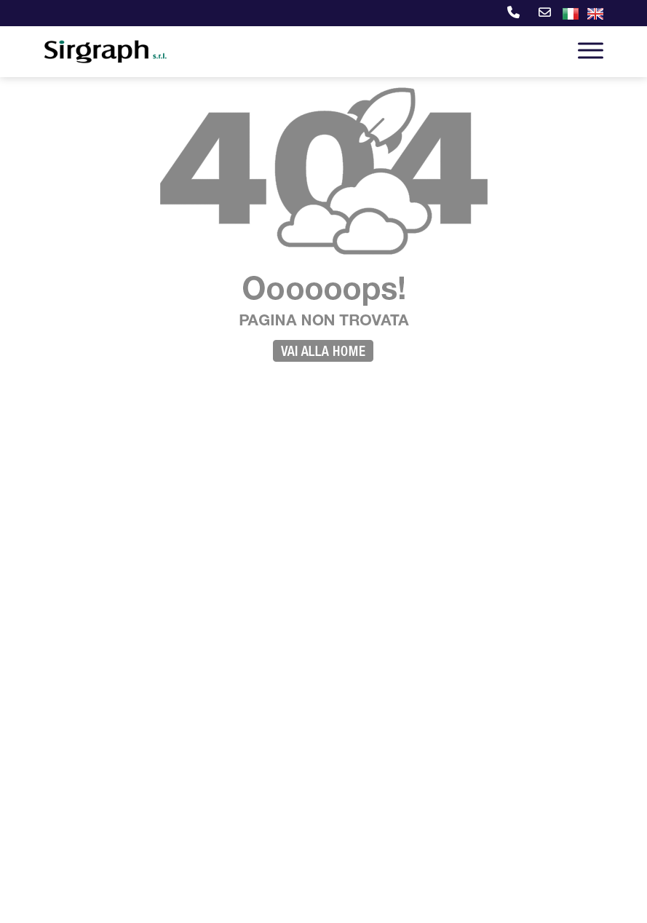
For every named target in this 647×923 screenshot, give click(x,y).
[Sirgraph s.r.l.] (106, 53)
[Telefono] (511, 14)
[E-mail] (542, 14)
